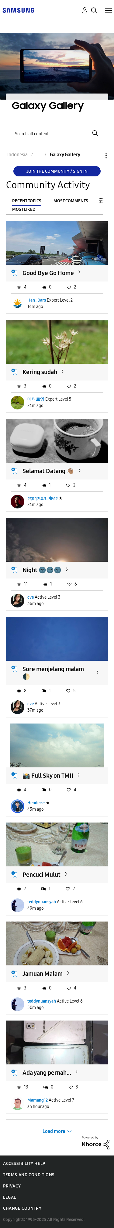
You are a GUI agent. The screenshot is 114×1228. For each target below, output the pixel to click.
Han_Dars (36, 300)
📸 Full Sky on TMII (47, 775)
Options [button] (96, 156)
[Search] (57, 133)
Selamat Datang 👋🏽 (48, 471)
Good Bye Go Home (48, 273)
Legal (9, 1197)
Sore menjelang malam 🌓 (53, 672)
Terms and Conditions (29, 1174)
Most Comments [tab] (71, 200)
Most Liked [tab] (23, 209)
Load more (54, 1131)
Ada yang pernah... (46, 1072)
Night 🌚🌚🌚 (41, 570)
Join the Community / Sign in (57, 171)
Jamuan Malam (42, 973)
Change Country (22, 1208)
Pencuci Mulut (41, 874)
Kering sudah (39, 372)
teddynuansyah (41, 901)
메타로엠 (35, 399)
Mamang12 (37, 1100)
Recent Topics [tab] (26, 200)
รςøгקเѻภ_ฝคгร (42, 498)
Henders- (36, 802)
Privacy (12, 1186)
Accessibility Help (24, 1163)
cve (30, 597)
